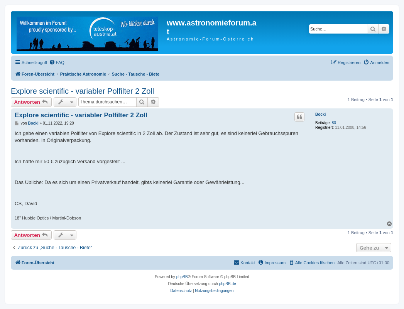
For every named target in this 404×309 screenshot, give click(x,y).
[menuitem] (56, 62)
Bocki (320, 114)
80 (334, 123)
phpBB (182, 277)
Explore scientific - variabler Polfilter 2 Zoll (82, 91)
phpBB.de (227, 284)
